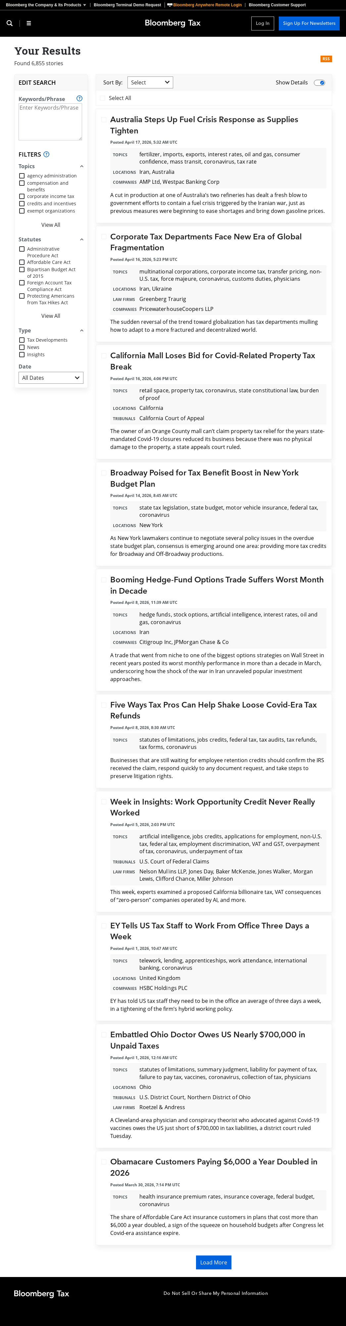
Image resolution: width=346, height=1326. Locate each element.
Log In (263, 23)
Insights (36, 354)
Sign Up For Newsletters (309, 23)
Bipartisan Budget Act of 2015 (51, 272)
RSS (326, 59)
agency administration (52, 175)
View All (50, 224)
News (33, 347)
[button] (48, 5)
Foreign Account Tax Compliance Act (49, 285)
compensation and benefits (48, 186)
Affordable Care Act (49, 262)
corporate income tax (50, 196)
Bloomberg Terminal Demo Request (127, 5)
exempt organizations (51, 211)
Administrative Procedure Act (43, 252)
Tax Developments (47, 340)
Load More (213, 1262)
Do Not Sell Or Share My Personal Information (216, 1293)
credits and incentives (51, 203)
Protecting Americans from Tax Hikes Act (50, 299)
